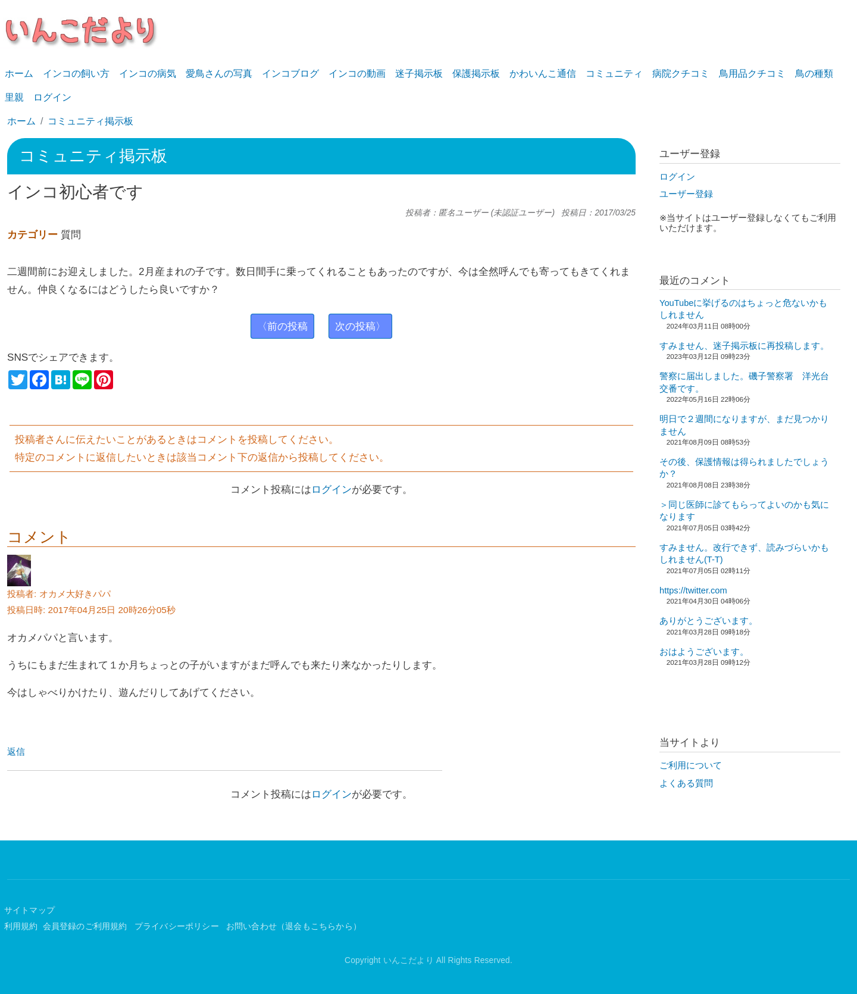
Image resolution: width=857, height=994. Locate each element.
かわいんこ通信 (542, 73)
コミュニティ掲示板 (90, 121)
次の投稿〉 (360, 326)
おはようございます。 (704, 652)
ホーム (19, 73)
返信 (16, 752)
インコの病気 (147, 73)
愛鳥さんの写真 (219, 73)
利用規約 (21, 926)
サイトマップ (29, 910)
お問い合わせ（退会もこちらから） (293, 926)
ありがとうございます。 (708, 621)
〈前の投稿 (282, 326)
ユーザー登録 (686, 194)
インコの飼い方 (76, 73)
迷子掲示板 (419, 73)
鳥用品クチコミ (752, 73)
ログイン (52, 97)
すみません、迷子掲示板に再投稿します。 (744, 346)
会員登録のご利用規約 (86, 926)
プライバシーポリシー (178, 926)
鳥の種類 (814, 73)
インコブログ (290, 73)
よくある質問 (686, 783)
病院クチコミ (680, 73)
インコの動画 (357, 73)
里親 (14, 97)
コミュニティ (614, 73)
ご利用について (690, 765)
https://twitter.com (693, 590)
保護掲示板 (476, 73)
